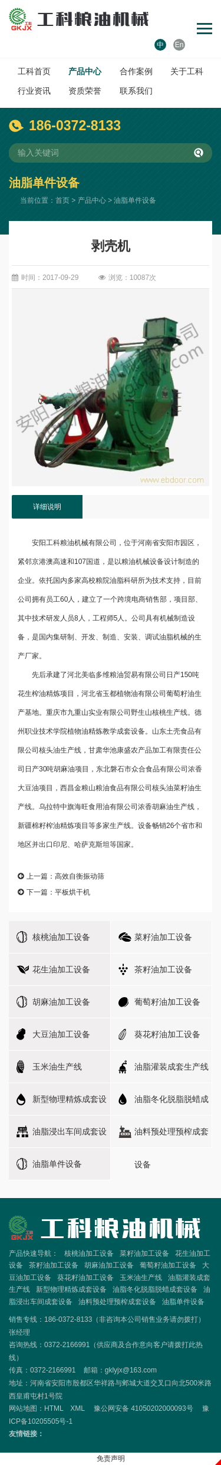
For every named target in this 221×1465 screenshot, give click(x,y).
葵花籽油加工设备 (85, 1277)
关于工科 (186, 71)
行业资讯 (34, 90)
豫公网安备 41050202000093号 (143, 1408)
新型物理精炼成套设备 (71, 1289)
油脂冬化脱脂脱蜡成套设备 (155, 1289)
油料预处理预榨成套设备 (117, 1302)
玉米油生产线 (141, 1277)
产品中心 (84, 71)
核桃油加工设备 (89, 1253)
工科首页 (34, 71)
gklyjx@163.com (131, 1370)
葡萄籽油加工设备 (168, 1265)
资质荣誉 (84, 90)
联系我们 (136, 90)
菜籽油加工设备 (144, 1253)
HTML (53, 1408)
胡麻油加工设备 (109, 1265)
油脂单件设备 (135, 200)
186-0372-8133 (75, 125)
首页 (62, 200)
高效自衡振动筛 (79, 876)
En (179, 45)
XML (77, 1408)
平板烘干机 (72, 892)
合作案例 (136, 71)
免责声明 (111, 1458)
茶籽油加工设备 (53, 1265)
